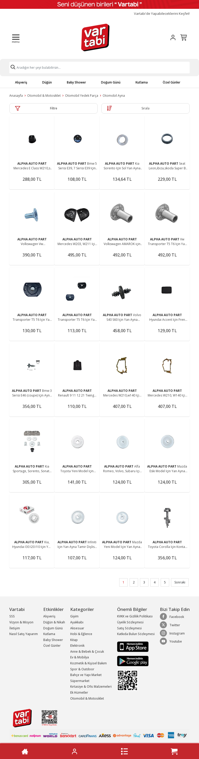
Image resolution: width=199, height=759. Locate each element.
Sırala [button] (145, 108)
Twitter (170, 625)
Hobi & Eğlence (81, 634)
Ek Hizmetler (79, 692)
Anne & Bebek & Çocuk (87, 651)
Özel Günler (171, 82)
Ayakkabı (76, 622)
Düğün (47, 82)
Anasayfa (16, 95)
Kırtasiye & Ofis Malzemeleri (91, 686)
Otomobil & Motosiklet (44, 95)
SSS (12, 616)
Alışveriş (21, 82)
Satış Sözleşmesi (129, 628)
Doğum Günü (110, 82)
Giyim (74, 616)
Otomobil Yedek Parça (81, 95)
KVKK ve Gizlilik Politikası (135, 616)
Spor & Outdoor (82, 669)
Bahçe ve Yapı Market (86, 675)
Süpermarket (79, 681)
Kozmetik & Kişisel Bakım (88, 663)
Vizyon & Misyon (21, 622)
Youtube (171, 641)
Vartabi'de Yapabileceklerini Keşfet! (162, 13)
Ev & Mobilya (79, 657)
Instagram (172, 633)
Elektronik (77, 645)
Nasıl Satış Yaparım (23, 634)
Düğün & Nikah (54, 622)
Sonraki (179, 582)
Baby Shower (76, 82)
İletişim (14, 628)
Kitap (74, 640)
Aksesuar (77, 628)
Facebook (172, 616)
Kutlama (142, 82)
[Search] (99, 67)
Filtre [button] (53, 108)
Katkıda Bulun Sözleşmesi (136, 634)
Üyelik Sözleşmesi (130, 622)
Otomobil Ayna (114, 95)
